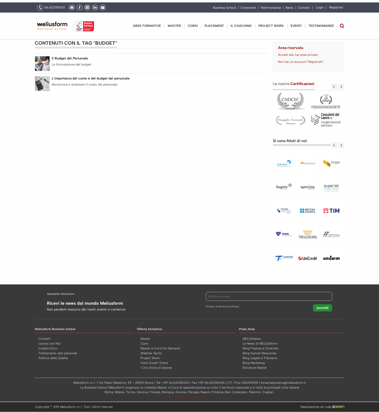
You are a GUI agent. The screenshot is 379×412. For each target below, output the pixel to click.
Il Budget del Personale (70, 58)
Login (320, 7)
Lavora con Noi (49, 343)
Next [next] (341, 86)
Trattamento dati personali (57, 353)
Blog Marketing (254, 363)
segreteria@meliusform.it (288, 382)
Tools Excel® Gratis (154, 363)
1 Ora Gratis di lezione (156, 367)
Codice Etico (47, 348)
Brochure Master (255, 367)
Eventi (296, 26)
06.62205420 (54, 7)
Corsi (193, 26)
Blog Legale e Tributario (260, 358)
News (289, 7)
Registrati (336, 7)
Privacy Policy (179, 397)
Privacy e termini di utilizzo (222, 306)
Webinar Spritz (151, 353)
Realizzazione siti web (322, 407)
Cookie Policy (200, 397)
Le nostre (293, 83)
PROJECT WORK (271, 26)
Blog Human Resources (259, 353)
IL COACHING (241, 26)
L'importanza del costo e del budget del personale (91, 78)
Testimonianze (270, 7)
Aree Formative (147, 26)
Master (174, 26)
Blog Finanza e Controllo (261, 348)
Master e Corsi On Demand (160, 348)
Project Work (150, 358)
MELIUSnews (252, 338)
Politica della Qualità (53, 358)
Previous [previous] (334, 86)
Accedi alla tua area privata (298, 55)
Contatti (304, 7)
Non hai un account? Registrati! (300, 62)
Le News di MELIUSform (260, 343)
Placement (214, 26)
